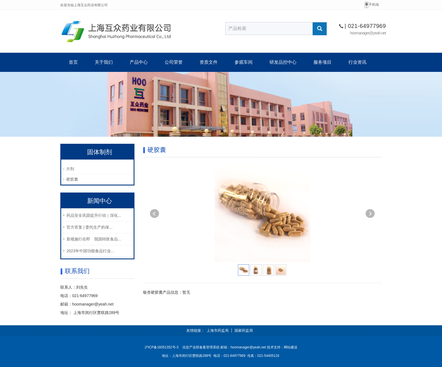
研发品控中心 (283, 62)
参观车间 (244, 62)
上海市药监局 (218, 330)
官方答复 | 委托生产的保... (89, 227)
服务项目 (322, 62)
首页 (73, 62)
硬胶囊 (72, 179)
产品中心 (139, 62)
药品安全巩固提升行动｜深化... (94, 215)
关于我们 (104, 62)
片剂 (70, 169)
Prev (154, 213)
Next (370, 213)
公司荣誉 (174, 62)
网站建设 (290, 347)
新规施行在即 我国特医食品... (94, 239)
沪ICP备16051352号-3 (161, 347)
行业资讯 (357, 62)
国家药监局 (244, 330)
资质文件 (209, 62)
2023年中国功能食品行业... (90, 251)
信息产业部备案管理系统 (201, 347)
